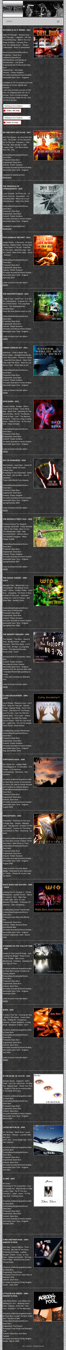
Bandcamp (7, 177)
